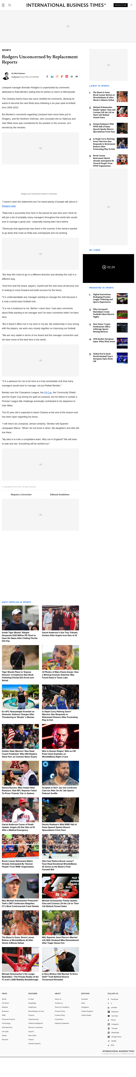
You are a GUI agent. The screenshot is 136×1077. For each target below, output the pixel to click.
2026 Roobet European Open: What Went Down (104, 340)
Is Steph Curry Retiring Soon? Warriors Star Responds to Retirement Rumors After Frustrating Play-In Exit (104, 144)
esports (31, 1051)
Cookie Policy (60, 1035)
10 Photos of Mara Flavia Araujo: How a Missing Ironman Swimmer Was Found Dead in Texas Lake (60, 695)
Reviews (5, 1059)
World (4, 1019)
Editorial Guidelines (59, 514)
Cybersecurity (33, 1039)
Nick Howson (19, 73)
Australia (84, 1019)
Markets (5, 1027)
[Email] (71, 76)
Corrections (59, 1039)
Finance (31, 1035)
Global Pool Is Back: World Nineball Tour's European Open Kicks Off (103, 358)
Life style (5, 1051)
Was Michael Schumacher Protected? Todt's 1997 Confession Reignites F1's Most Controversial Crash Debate (20, 923)
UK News (5, 1023)
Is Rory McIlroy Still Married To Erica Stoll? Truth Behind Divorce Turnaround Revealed (59, 996)
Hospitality (32, 1023)
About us (58, 1019)
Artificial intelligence (35, 1043)
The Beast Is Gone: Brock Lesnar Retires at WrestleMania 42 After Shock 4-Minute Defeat (18, 960)
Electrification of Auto (36, 1031)
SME (4, 1035)
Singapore (85, 1027)
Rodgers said (8, 226)
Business (5, 1031)
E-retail (31, 1019)
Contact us (59, 1023)
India (83, 1023)
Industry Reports (34, 1063)
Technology (6, 1043)
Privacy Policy (60, 1031)
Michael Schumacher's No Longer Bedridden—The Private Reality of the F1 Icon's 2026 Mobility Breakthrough (20, 996)
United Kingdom (87, 1031)
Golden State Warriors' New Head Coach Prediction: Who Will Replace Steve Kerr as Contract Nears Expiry (19, 774)
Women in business (35, 1047)
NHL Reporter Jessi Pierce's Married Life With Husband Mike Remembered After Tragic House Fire (60, 960)
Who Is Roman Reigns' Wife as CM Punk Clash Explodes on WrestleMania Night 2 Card (59, 774)
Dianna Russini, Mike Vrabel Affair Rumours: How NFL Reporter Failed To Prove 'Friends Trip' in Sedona (19, 810)
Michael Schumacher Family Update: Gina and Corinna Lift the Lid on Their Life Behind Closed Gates (60, 923)
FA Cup (48, 412)
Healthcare (32, 1027)
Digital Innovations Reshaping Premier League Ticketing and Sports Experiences (103, 298)
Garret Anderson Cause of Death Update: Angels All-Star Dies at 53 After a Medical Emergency (18, 847)
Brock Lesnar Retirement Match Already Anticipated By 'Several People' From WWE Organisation (18, 884)
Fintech (31, 1059)
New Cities (32, 1055)
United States (86, 1035)
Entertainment (7, 1047)
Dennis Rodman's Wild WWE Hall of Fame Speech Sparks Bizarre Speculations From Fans (59, 847)
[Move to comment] (76, 76)
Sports (4, 1055)
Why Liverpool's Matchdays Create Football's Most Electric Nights (103, 313)
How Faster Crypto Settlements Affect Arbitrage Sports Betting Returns (101, 328)
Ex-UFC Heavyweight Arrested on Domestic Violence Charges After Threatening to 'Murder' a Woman (18, 734)
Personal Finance (8, 1039)
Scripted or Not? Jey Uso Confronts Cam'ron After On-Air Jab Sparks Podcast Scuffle (59, 810)
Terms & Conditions (62, 1027)
